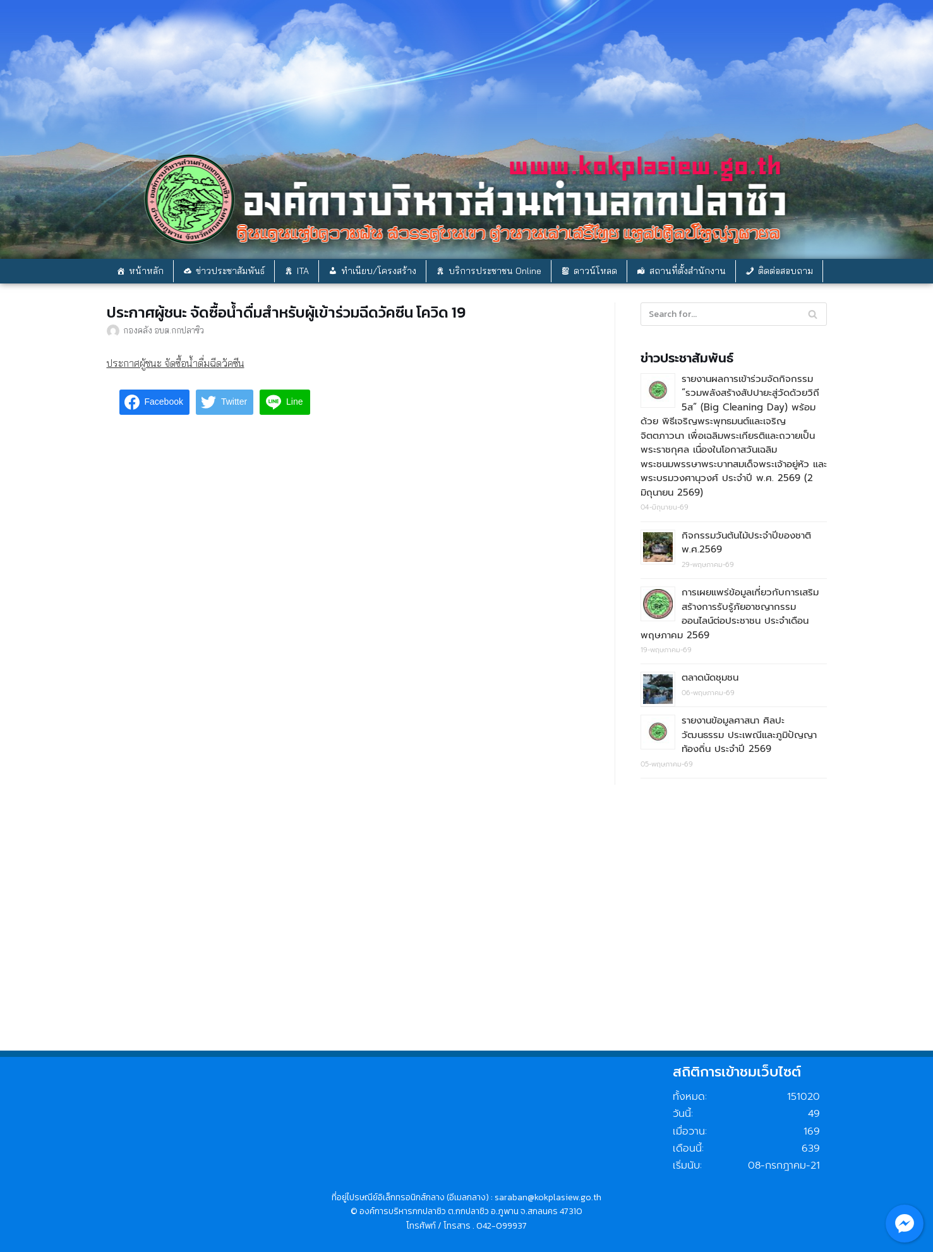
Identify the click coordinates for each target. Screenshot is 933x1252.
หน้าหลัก (146, 271)
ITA (303, 271)
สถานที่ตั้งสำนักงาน (687, 271)
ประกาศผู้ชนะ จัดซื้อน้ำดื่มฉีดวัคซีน (175, 363)
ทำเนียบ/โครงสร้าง (378, 271)
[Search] (812, 314)
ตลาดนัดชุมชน (710, 677)
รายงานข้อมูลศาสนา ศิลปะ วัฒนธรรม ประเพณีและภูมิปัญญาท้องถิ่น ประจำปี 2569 (749, 734)
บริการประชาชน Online (494, 271)
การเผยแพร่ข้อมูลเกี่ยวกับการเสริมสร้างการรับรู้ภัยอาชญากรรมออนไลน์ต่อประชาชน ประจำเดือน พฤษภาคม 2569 (730, 613)
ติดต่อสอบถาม (785, 271)
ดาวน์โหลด (595, 271)
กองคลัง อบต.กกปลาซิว (163, 330)
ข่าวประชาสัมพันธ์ (230, 271)
